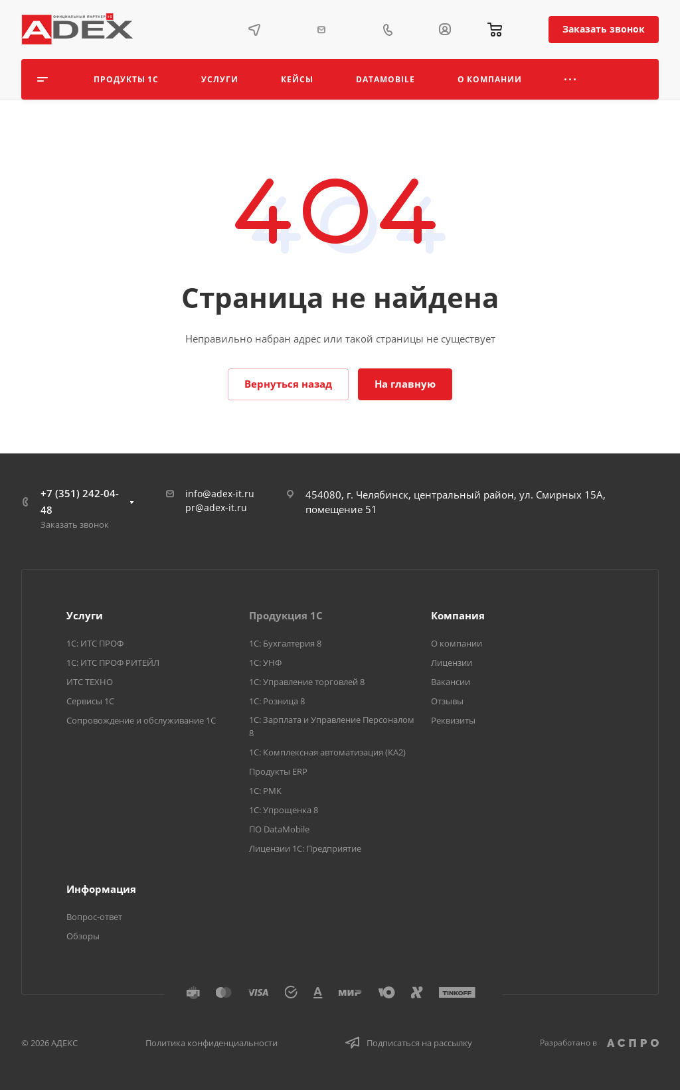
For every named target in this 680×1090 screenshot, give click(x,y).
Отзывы (447, 701)
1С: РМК (265, 791)
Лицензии (451, 662)
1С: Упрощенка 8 (283, 810)
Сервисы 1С (90, 701)
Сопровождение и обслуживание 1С (141, 720)
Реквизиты (453, 720)
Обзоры (83, 936)
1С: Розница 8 (277, 701)
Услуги (84, 615)
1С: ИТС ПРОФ (95, 643)
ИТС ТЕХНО (89, 682)
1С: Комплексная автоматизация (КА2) (327, 752)
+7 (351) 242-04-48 (80, 501)
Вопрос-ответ (94, 917)
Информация (101, 888)
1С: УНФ (265, 662)
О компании (456, 643)
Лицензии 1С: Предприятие (305, 848)
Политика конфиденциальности (211, 1043)
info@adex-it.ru (219, 493)
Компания (458, 615)
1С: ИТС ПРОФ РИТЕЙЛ (112, 662)
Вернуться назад (288, 383)
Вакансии (450, 682)
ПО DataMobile (279, 829)
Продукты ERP (278, 771)
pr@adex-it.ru (216, 507)
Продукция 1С (286, 615)
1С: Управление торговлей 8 (307, 682)
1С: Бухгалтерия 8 (285, 643)
